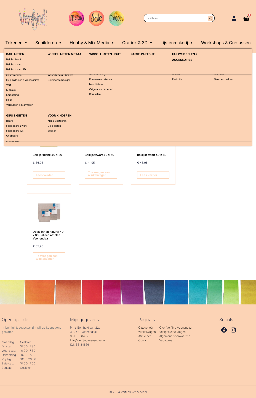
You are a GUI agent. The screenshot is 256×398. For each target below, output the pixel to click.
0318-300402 (79, 336)
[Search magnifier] (210, 18)
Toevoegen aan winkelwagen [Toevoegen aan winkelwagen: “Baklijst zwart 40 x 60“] (99, 173)
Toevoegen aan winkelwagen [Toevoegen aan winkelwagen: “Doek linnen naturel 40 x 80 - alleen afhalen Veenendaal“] (47, 257)
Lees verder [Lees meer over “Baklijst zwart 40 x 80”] (148, 175)
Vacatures (165, 340)
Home (30, 69)
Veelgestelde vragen (172, 332)
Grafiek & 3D (137, 42)
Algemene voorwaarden (174, 336)
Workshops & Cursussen (226, 42)
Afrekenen (144, 336)
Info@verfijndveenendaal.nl (87, 340)
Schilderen (48, 42)
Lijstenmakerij (176, 42)
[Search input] (175, 18)
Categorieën (146, 327)
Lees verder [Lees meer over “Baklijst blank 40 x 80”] (44, 175)
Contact (143, 340)
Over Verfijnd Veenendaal (175, 327)
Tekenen (16, 42)
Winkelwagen (147, 332)
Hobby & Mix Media (92, 42)
